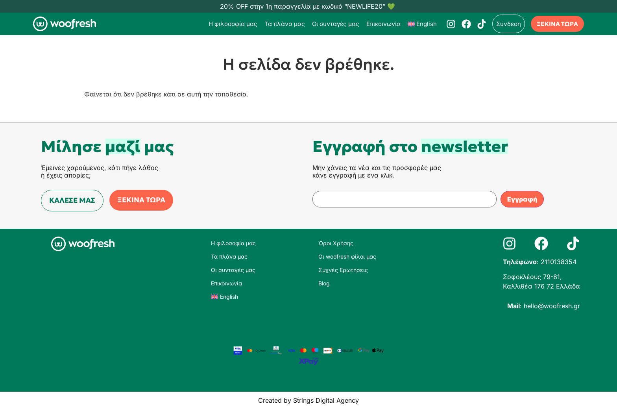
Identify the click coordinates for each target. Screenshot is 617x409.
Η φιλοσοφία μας (233, 24)
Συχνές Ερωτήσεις (343, 269)
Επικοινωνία (383, 24)
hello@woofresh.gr (552, 306)
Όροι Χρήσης (335, 243)
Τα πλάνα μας (284, 24)
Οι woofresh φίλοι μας (347, 256)
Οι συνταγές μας (335, 24)
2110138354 (558, 262)
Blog (324, 283)
